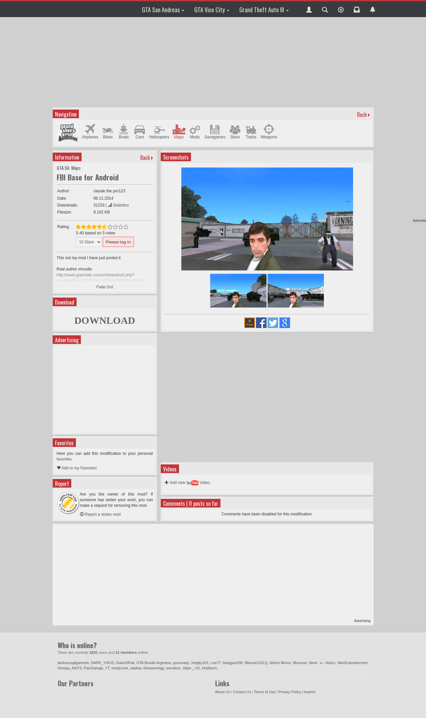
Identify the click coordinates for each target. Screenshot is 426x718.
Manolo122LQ (256, 663)
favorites (64, 459)
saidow (135, 668)
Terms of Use (264, 692)
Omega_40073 (70, 668)
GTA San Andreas (163, 9)
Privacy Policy (289, 692)
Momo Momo (280, 663)
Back (362, 115)
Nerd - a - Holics (322, 663)
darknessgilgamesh (73, 663)
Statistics (118, 205)
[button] (309, 9)
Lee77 (216, 663)
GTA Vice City (211, 9)
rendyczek (119, 668)
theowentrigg (153, 668)
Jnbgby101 (200, 663)
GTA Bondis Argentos (153, 663)
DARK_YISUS (102, 663)
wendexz (173, 668)
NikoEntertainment (352, 663)
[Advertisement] (213, 61)
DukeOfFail (125, 663)
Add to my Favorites (77, 468)
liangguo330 (233, 663)
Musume (300, 663)
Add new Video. (188, 482)
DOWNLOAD (104, 320)
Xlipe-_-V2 (191, 668)
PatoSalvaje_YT (96, 668)
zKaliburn (209, 668)
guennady (181, 663)
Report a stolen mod (100, 514)
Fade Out (104, 287)
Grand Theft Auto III (264, 9)
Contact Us (242, 692)
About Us (222, 692)
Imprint (309, 692)
